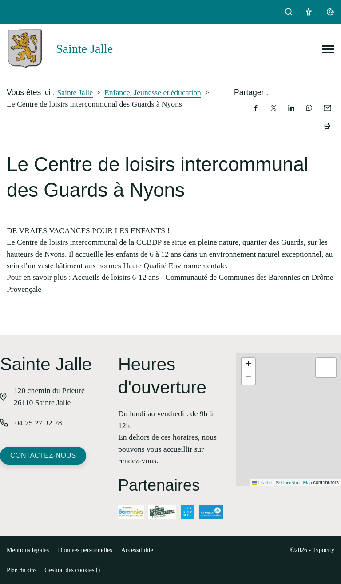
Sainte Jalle (75, 92)
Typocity (323, 550)
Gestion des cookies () (72, 570)
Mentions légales (28, 550)
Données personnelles (85, 550)
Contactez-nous (43, 455)
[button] (248, 364)
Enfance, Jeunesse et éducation (152, 92)
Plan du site (21, 570)
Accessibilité (137, 550)
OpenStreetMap (296, 482)
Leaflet (262, 482)
